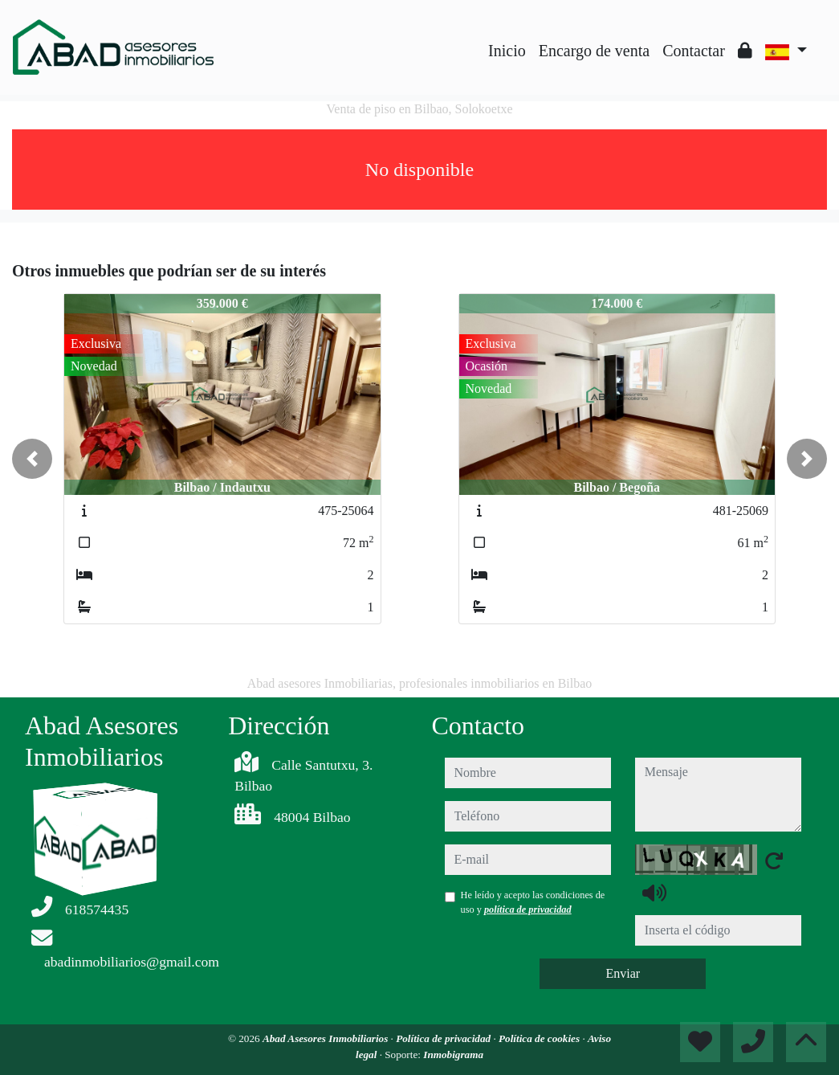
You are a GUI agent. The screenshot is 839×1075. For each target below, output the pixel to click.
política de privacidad (528, 909)
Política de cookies (540, 1038)
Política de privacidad (444, 1038)
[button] (32, 459)
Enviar (622, 973)
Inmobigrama (453, 1054)
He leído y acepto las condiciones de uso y (533, 902)
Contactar (693, 50)
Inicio (507, 50)
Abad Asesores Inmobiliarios (327, 1038)
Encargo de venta (594, 50)
